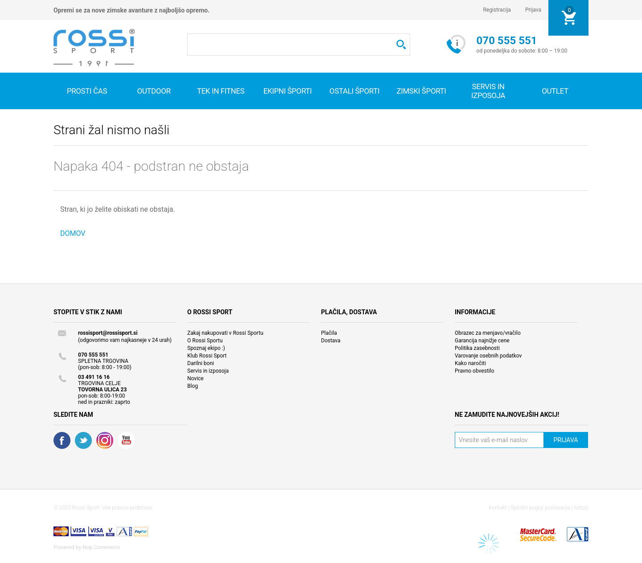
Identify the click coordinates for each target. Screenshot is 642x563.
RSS (104, 440)
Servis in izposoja (208, 371)
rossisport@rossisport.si (107, 333)
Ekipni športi (287, 90)
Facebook (62, 440)
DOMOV (73, 233)
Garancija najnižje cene (482, 340)
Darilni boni (200, 363)
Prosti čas (87, 90)
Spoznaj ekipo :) (206, 348)
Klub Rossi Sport (206, 356)
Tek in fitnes (220, 90)
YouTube (126, 440)
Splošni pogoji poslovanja (540, 508)
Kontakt (498, 508)
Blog (192, 386)
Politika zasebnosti (477, 348)
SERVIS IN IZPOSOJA (488, 91)
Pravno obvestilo (474, 371)
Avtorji (581, 508)
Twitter (83, 440)
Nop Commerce (101, 547)
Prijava (533, 10)
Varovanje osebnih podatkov (488, 356)
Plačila (329, 333)
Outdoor (153, 90)
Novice (195, 378)
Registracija (497, 10)
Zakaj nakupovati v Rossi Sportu (225, 333)
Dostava (331, 340)
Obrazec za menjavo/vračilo (488, 333)
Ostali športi (354, 90)
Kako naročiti (470, 363)
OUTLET (555, 90)
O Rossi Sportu (204, 340)
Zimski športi (421, 90)
